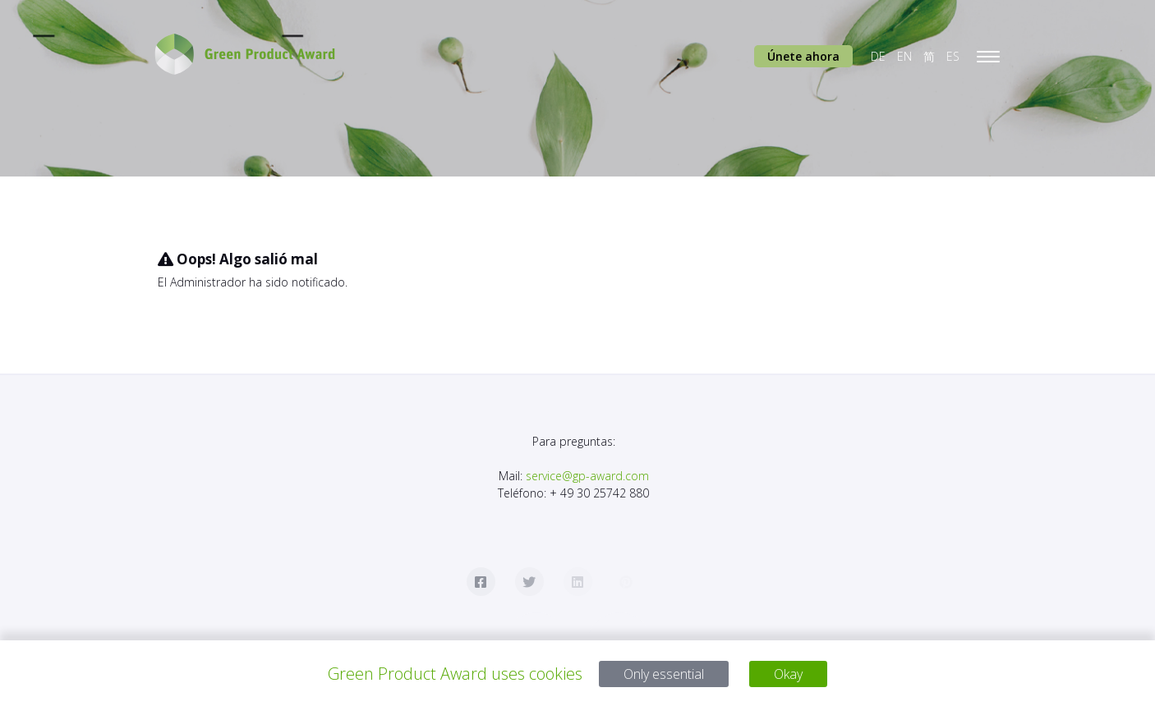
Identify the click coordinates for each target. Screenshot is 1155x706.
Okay (799, 673)
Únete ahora (803, 56)
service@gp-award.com (587, 476)
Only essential (660, 673)
